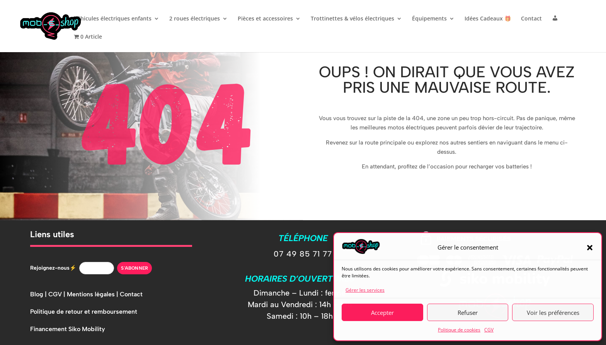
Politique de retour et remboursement (83, 311)
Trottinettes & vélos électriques (352, 19)
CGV (489, 329)
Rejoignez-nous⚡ (53, 268)
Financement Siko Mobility (67, 329)
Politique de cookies (459, 329)
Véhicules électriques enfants (113, 19)
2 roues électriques (194, 19)
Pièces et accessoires (265, 19)
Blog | (39, 294)
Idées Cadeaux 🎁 (488, 19)
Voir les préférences (553, 312)
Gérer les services (365, 290)
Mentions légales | (93, 294)
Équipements (429, 19)
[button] (590, 248)
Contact (531, 19)
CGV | (57, 294)
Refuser (468, 312)
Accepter (382, 312)
